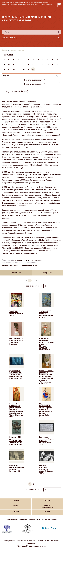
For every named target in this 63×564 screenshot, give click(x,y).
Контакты (47, 511)
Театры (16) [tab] (47, 273)
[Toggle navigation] (59, 5)
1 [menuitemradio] (29, 280)
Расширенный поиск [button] (9, 37)
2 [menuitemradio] (33, 280)
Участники (15, 511)
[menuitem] (36, 279)
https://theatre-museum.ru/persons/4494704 (19, 265)
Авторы (15, 505)
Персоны (6, 75)
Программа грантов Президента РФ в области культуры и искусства (31, 519)
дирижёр (29, 260)
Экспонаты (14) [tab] (15, 273)
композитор (20, 260)
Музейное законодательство (47, 506)
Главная (4, 50)
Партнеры (47, 500)
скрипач (38, 260)
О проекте (16, 500)
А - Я (59, 37)
